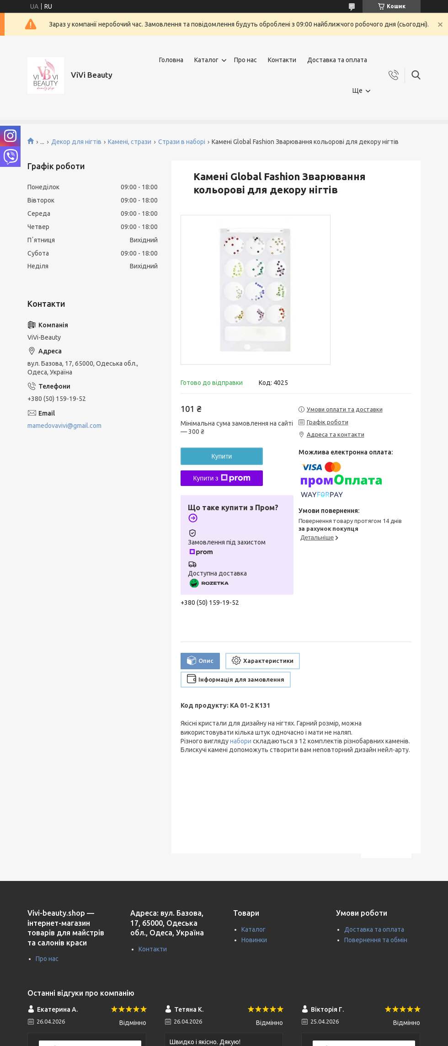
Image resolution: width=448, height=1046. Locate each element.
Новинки (254, 940)
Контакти (282, 60)
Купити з (221, 478)
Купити (222, 456)
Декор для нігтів (76, 141)
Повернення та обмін (375, 940)
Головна (171, 60)
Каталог (206, 60)
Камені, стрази (129, 141)
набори (240, 741)
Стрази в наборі (181, 141)
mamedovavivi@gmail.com (64, 425)
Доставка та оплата (337, 60)
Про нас (245, 60)
